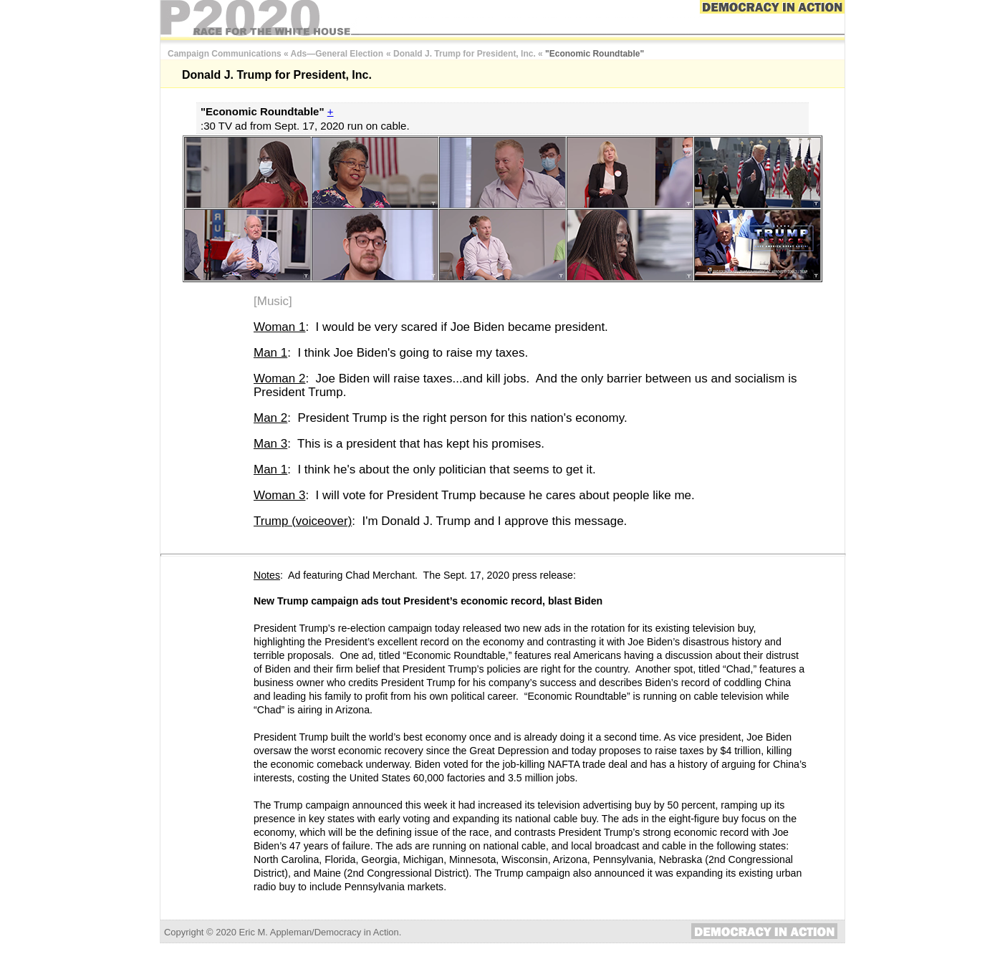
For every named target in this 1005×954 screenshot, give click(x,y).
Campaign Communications (225, 54)
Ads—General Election (337, 54)
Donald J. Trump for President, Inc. (464, 54)
